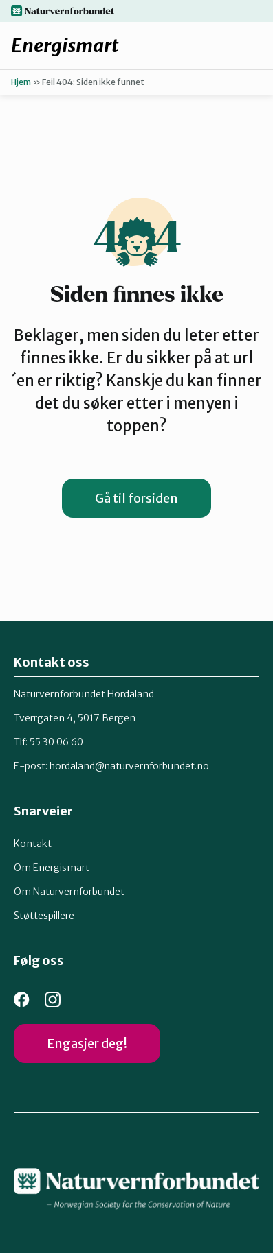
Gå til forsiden (136, 498)
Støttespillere (44, 915)
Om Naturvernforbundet (69, 891)
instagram (53, 999)
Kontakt (33, 843)
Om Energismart (51, 867)
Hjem (21, 82)
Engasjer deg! (87, 1043)
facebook (22, 999)
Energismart (65, 45)
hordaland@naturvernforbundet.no (129, 766)
